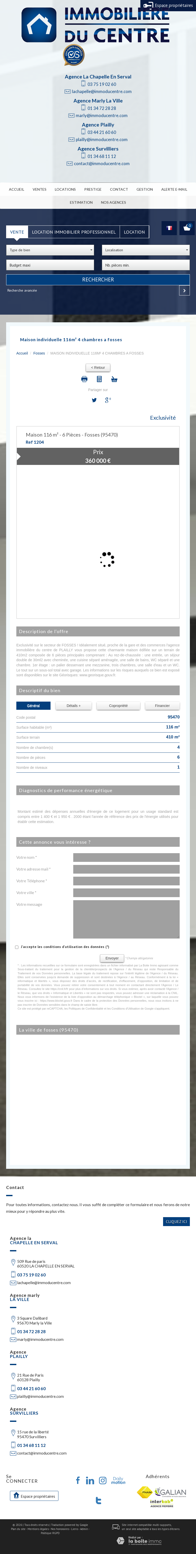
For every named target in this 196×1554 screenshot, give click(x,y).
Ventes (39, 189)
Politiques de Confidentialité (86, 1008)
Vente (17, 232)
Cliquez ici (176, 1221)
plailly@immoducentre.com (102, 139)
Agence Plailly (98, 125)
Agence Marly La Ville (98, 101)
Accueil (16, 189)
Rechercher (98, 279)
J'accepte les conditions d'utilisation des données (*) (65, 946)
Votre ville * (26, 892)
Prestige (93, 189)
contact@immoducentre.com (102, 163)
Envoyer (111, 958)
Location (134, 232)
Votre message (29, 904)
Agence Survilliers (98, 149)
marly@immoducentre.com (102, 115)
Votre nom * (26, 857)
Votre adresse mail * (33, 869)
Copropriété (118, 706)
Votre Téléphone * (31, 880)
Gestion (145, 189)
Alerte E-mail (174, 189)
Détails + (74, 706)
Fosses (39, 353)
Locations (65, 189)
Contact (119, 189)
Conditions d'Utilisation (126, 1008)
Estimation (81, 202)
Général (33, 706)
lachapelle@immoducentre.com (102, 91)
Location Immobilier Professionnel (74, 232)
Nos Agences (113, 202)
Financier (162, 706)
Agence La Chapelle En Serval (98, 76)
